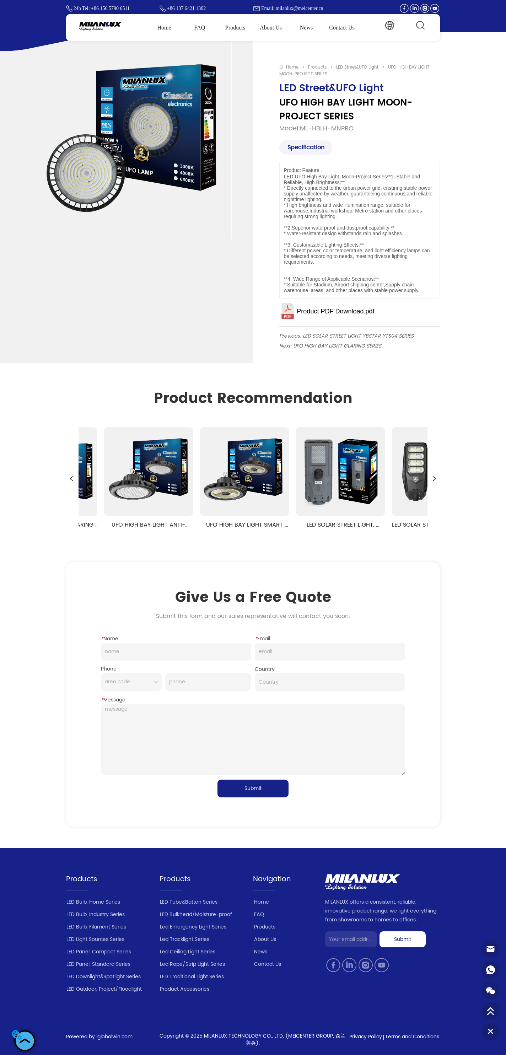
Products (317, 67)
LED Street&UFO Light (357, 67)
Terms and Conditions (412, 1037)
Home (292, 67)
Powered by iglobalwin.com (99, 1037)
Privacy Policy (365, 1037)
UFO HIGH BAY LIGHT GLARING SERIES (337, 346)
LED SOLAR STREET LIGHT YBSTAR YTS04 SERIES (358, 336)
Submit (253, 788)
